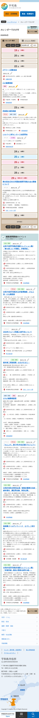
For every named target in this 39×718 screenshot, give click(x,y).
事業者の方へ (6, 639)
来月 (17, 45)
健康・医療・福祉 (7, 626)
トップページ (12, 22)
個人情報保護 (30, 650)
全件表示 (19, 222)
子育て (4, 630)
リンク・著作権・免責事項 (12, 650)
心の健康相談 (8, 83)
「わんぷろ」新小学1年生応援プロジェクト (19, 445)
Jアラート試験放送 (10, 70)
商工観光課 (9, 353)
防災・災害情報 (11, 14)
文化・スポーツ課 (11, 210)
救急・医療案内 (28, 14)
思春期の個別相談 (9, 111)
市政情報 (4, 643)
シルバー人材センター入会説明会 (15, 134)
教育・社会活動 (7, 634)
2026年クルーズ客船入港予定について (17, 332)
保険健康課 (9, 102)
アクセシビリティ (10, 653)
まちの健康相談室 (9, 398)
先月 (8, 45)
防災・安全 (5, 621)
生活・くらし (6, 617)
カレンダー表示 (10, 40)
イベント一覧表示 (30, 40)
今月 (13, 45)
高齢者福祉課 (9, 146)
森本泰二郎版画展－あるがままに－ (16, 362)
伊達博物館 (26, 283)
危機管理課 (9, 79)
